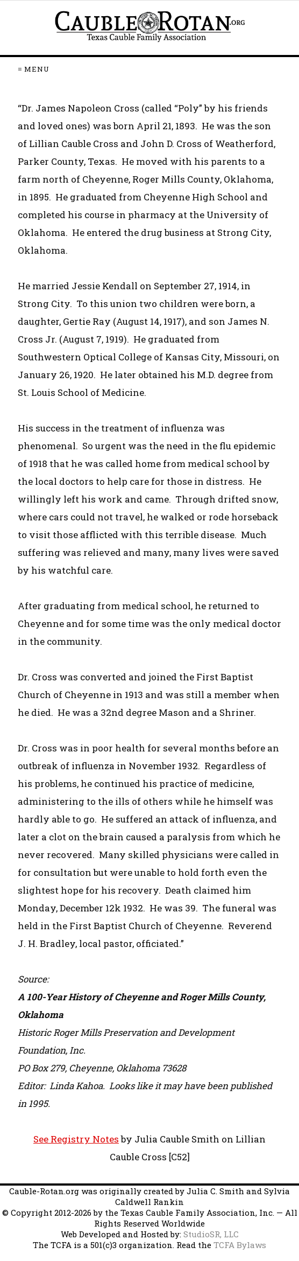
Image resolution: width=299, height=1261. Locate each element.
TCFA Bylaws (239, 1244)
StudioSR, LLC (211, 1234)
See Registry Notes (76, 1139)
